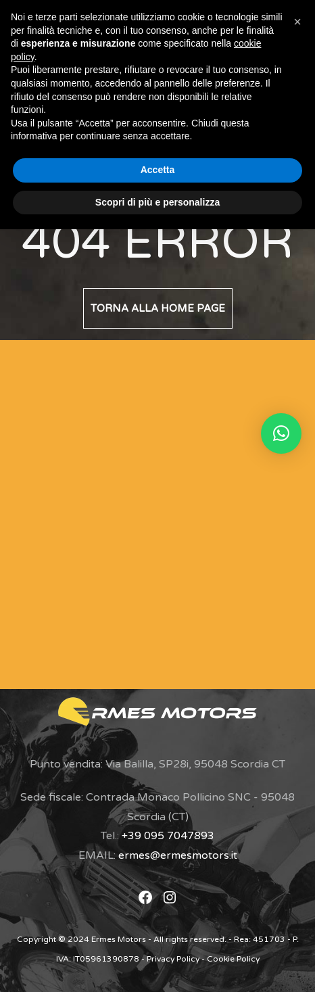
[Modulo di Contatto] (142, 511)
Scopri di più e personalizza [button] (157, 202)
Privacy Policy (173, 959)
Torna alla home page (158, 308)
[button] (281, 433)
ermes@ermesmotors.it (177, 855)
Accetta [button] (158, 169)
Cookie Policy (233, 959)
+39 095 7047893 (168, 836)
